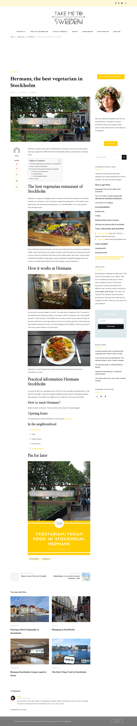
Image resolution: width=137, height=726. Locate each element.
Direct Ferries (114, 196)
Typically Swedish (59, 32)
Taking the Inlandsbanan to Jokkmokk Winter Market (108, 373)
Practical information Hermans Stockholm (44, 169)
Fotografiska (36, 429)
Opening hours (38, 174)
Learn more (67, 721)
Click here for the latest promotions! (108, 198)
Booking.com (99, 211)
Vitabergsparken (38, 448)
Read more (111, 143)
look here (67, 419)
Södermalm (46, 559)
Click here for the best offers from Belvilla (109, 224)
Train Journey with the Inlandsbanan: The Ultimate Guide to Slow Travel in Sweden (109, 359)
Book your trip (103, 32)
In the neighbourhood (40, 176)
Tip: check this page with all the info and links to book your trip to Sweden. (109, 258)
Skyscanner (99, 189)
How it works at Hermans (38, 166)
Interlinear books (101, 252)
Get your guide (103, 233)
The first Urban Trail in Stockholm (69, 672)
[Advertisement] (68, 53)
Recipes (75, 32)
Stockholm (14, 72)
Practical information (39, 32)
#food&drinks (34, 559)
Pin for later (34, 179)
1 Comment (33, 92)
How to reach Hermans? (40, 171)
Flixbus (110, 203)
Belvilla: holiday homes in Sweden (107, 220)
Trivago (97, 216)
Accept (117, 721)
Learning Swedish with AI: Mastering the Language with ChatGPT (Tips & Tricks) (109, 352)
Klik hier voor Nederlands (111, 77)
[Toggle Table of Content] (58, 161)
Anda (19, 696)
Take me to (21, 32)
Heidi (13, 92)
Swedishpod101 (100, 248)
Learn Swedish (87, 32)
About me (116, 32)
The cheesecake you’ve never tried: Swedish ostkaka (110, 379)
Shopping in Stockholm (63, 629)
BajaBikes (101, 239)
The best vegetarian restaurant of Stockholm (45, 164)
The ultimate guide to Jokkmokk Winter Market (109, 366)
